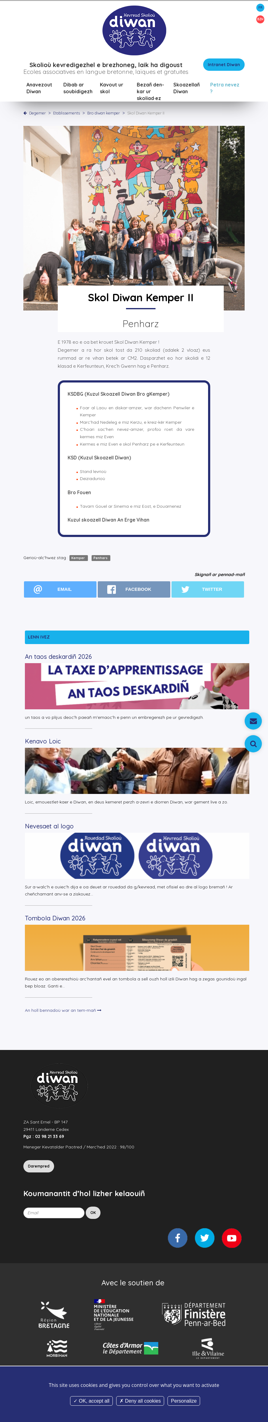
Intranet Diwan (224, 65)
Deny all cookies (140, 1401)
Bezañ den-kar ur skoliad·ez (150, 92)
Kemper (78, 559)
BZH (260, 19)
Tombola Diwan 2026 (55, 919)
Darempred (38, 1166)
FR (260, 8)
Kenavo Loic (43, 742)
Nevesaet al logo (49, 827)
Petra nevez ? (224, 88)
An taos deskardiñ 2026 (58, 657)
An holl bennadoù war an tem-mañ (63, 1011)
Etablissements (67, 113)
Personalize (184, 1401)
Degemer (37, 113)
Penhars (100, 559)
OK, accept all (91, 1401)
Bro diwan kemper (104, 113)
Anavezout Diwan (39, 88)
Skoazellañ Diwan (186, 88)
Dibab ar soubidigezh (78, 88)
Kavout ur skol (111, 88)
